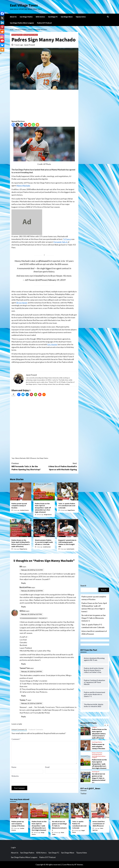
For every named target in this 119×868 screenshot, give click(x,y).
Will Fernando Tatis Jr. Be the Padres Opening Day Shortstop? (27, 466)
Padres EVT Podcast (44, 23)
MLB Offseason (31, 458)
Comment (16, 739)
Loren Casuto (70, 549)
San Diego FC (53, 17)
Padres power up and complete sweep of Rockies (19, 505)
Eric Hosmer (52, 344)
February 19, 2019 (56, 280)
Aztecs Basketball (98, 816)
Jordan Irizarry (24, 510)
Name (13, 767)
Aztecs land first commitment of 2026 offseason (94, 632)
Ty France (67, 239)
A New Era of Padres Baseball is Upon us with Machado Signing (60, 466)
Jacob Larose (47, 547)
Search (83, 585)
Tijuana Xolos (81, 17)
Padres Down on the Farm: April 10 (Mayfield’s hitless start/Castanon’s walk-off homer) (20, 543)
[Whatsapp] (33, 124)
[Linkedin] (21, 124)
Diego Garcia (48, 514)
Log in (13, 847)
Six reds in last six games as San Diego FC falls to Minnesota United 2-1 (93, 618)
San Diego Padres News (30, 35)
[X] (17, 124)
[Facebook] (13, 124)
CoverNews (67, 864)
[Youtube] (2, 41)
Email (47, 767)
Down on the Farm (40, 492)
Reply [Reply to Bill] (23, 583)
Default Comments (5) (19, 729)
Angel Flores (71, 510)
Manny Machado (23, 185)
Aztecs (94, 814)
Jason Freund (29, 45)
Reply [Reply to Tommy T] (23, 716)
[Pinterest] (25, 124)
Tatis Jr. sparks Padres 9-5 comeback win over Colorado (66, 505)
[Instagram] (2, 36)
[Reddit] (29, 124)
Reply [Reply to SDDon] (23, 664)
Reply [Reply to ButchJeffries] (23, 606)
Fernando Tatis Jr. (61, 242)
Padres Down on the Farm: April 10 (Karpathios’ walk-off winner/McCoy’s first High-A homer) (43, 507)
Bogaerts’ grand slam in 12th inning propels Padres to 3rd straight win (67, 543)
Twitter (83, 793)
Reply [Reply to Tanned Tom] (23, 696)
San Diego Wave (67, 17)
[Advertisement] (44, 105)
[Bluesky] (2, 45)
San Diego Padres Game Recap (67, 535)
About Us (13, 17)
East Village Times (24, 5)
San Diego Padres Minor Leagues (22, 23)
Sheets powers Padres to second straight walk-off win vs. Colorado (44, 542)
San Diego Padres (26, 17)
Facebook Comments (35, 729)
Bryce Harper (21, 302)
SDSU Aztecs (40, 17)
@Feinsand (43, 261)
